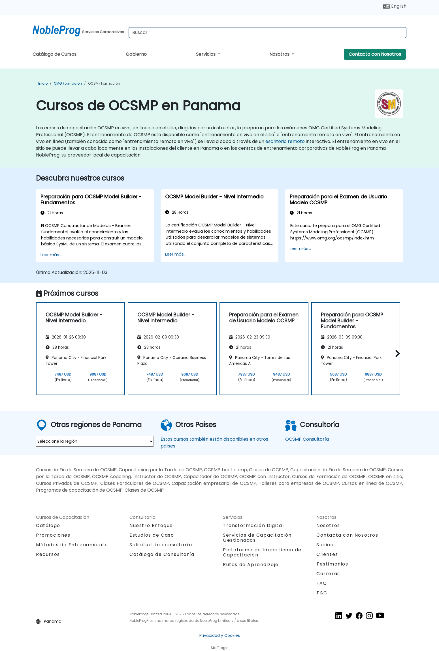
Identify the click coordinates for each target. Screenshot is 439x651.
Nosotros (280, 54)
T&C (321, 593)
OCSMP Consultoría (307, 439)
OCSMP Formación (104, 83)
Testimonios (332, 564)
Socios (324, 544)
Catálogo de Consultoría (162, 554)
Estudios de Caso (151, 535)
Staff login (220, 647)
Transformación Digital (253, 525)
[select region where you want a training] (95, 441)
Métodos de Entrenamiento (72, 544)
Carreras (328, 573)
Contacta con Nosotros (375, 54)
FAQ (321, 583)
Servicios (206, 54)
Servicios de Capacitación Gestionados (257, 537)
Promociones (53, 535)
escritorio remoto (285, 141)
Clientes (327, 554)
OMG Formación (68, 83)
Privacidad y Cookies (219, 635)
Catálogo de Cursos (54, 54)
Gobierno (136, 54)
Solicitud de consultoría (160, 544)
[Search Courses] (267, 32)
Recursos (48, 554)
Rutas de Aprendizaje (251, 564)
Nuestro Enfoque (151, 525)
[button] (396, 353)
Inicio (43, 83)
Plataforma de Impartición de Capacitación (262, 552)
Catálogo (48, 525)
